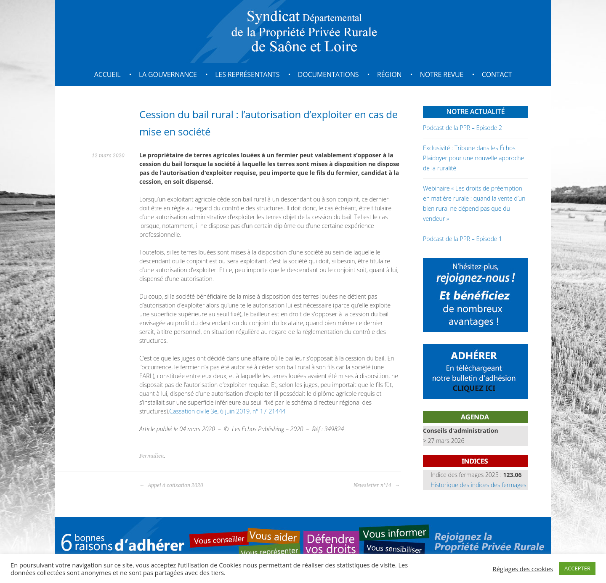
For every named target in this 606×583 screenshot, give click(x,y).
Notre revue (442, 74)
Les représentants (247, 74)
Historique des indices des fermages (478, 485)
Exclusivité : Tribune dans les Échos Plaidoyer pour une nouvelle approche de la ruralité (473, 158)
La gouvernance (168, 74)
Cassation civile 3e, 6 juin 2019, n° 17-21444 (227, 411)
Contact (497, 74)
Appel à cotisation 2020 (171, 485)
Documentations (328, 74)
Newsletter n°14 (377, 485)
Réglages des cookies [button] (523, 568)
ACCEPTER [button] (577, 568)
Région (389, 74)
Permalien (151, 456)
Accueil (107, 74)
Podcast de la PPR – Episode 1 (462, 239)
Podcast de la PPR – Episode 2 (462, 128)
